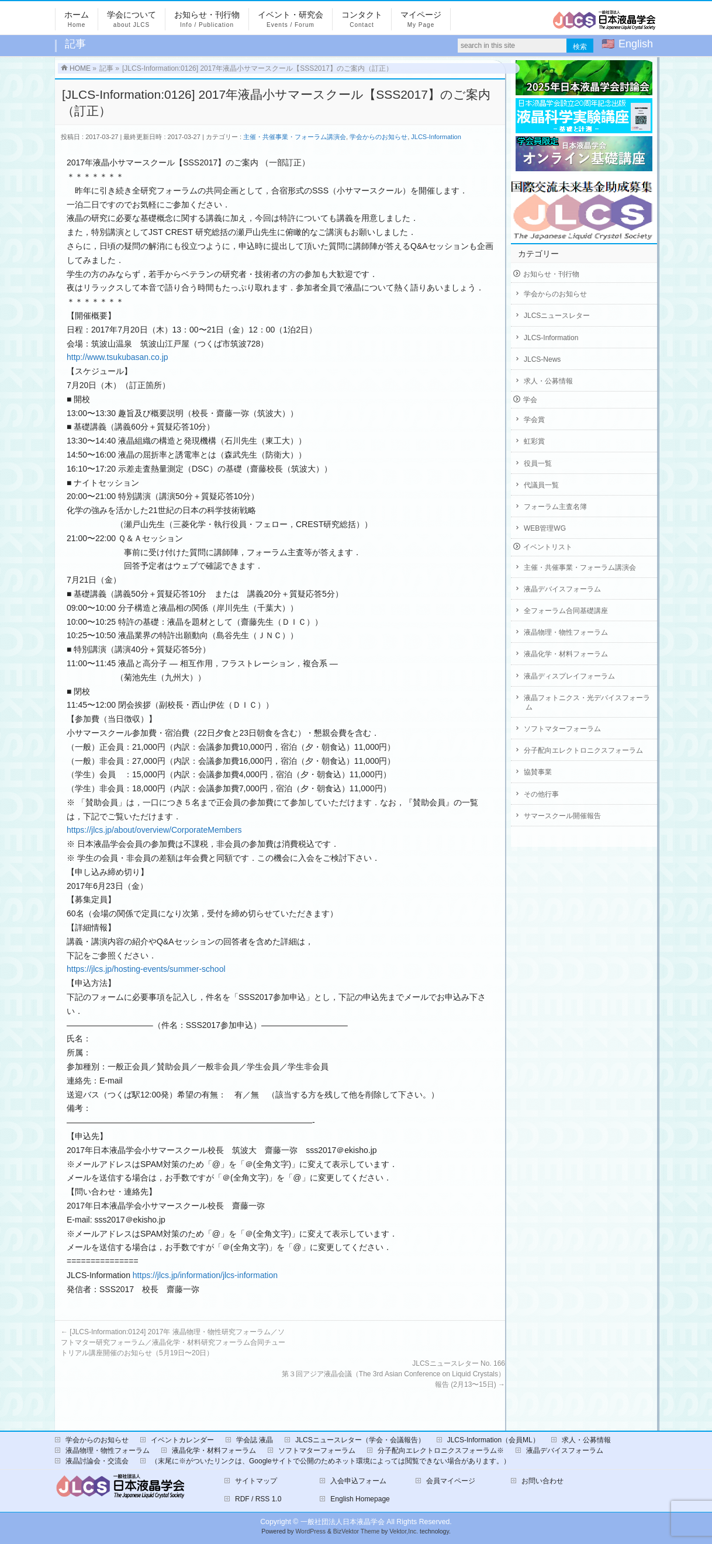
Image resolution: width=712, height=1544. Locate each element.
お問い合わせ (542, 1481)
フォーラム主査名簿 (555, 507)
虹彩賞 (534, 441)
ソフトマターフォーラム (562, 729)
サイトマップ (256, 1481)
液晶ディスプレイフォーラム (569, 676)
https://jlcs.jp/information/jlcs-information (205, 1275)
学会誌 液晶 (254, 1440)
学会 (530, 400)
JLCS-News (542, 359)
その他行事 (541, 794)
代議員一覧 (541, 485)
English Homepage (359, 1499)
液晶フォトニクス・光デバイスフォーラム (587, 702)
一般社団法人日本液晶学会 (342, 1522)
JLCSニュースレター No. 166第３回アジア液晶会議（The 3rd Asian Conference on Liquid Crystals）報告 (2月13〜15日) (393, 1374)
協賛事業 (538, 772)
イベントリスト (547, 547)
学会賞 (534, 420)
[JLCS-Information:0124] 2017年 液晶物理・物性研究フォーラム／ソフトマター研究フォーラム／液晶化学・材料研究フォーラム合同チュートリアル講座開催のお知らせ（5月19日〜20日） (173, 1342)
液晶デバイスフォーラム (562, 589)
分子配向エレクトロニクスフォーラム (583, 750)
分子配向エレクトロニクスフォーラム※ (441, 1450)
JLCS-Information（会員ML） (493, 1440)
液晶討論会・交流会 (97, 1461)
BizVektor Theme (356, 1531)
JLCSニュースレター (557, 315)
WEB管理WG (545, 528)
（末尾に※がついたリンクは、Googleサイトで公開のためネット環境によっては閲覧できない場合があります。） (330, 1461)
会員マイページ (450, 1481)
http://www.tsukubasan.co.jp (117, 357)
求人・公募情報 (548, 381)
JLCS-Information (436, 136)
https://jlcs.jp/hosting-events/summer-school (146, 969)
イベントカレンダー (182, 1440)
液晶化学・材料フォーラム (566, 654)
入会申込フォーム (358, 1481)
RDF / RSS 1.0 (258, 1499)
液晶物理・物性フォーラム (566, 632)
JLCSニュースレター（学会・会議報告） (359, 1440)
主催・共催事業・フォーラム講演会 (294, 136)
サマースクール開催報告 (562, 816)
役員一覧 (538, 463)
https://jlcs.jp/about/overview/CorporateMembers (154, 830)
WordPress (310, 1531)
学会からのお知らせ (378, 136)
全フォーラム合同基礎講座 (566, 611)
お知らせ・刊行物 (551, 274)
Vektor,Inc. (403, 1531)
